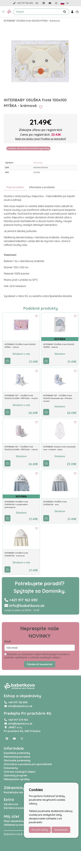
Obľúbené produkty (15, 824)
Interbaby (37, 162)
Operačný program (15, 775)
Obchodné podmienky (17, 760)
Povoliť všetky (40, 829)
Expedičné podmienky (17, 753)
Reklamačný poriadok (17, 756)
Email (7, 641)
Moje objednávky (14, 821)
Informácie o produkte (42, 187)
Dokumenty (11, 767)
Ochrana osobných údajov (20, 771)
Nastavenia (61, 829)
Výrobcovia (11, 804)
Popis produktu (15, 187)
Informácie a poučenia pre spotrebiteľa (28, 764)
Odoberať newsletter (40, 664)
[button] (3, 11)
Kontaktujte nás (13, 792)
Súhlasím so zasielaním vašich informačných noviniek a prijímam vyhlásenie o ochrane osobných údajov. (37, 656)
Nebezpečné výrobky (16, 779)
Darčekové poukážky (16, 807)
